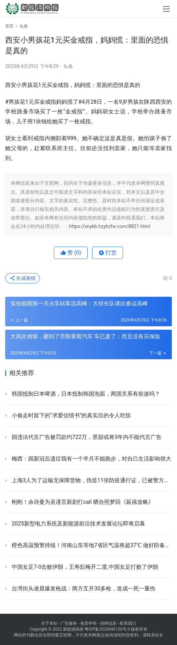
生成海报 (22, 278)
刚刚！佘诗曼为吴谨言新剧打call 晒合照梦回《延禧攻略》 (82, 502)
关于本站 (49, 623)
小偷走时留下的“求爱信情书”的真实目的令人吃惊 (70, 415)
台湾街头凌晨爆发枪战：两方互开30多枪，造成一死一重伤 (82, 588)
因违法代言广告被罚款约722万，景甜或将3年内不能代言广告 (86, 437)
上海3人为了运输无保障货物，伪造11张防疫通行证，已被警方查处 (91, 480)
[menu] (166, 9)
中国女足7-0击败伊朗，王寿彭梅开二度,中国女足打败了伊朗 (84, 567)
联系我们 (128, 623)
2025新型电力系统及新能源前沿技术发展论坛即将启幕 (77, 523)
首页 (9, 26)
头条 (68, 66)
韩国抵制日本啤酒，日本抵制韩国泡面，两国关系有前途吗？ (85, 394)
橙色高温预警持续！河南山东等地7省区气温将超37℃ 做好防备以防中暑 (91, 545)
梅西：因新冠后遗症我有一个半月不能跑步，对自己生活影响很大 (90, 458)
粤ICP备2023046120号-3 (107, 629)
